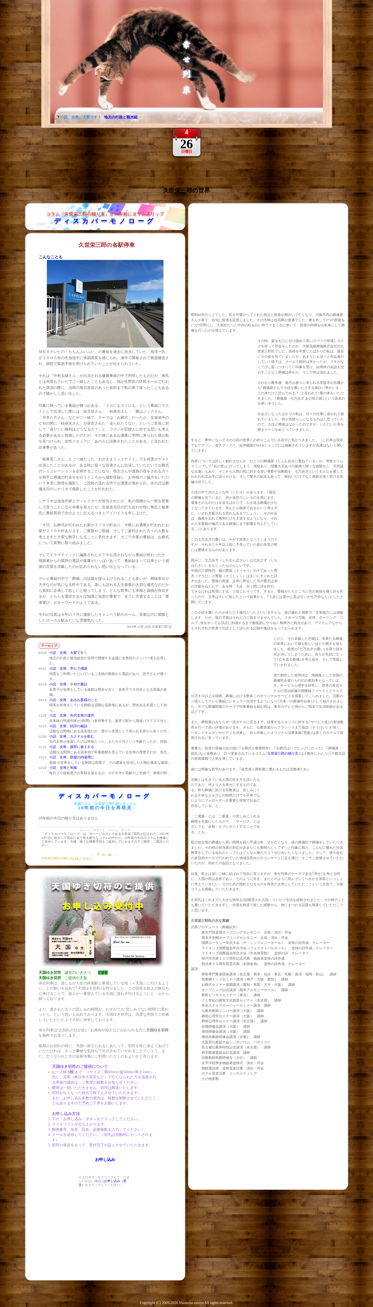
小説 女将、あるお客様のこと (73, 700)
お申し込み (105, 1159)
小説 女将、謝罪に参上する (71, 747)
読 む (103, 973)
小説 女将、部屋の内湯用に (71, 757)
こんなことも (51, 257)
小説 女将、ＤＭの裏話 (68, 684)
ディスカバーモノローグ (105, 221)
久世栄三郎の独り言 (282, 753)
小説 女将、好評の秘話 (68, 726)
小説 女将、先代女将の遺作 (71, 715)
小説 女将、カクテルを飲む (71, 736)
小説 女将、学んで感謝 (68, 668)
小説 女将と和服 (63, 768)
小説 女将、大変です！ (68, 653)
